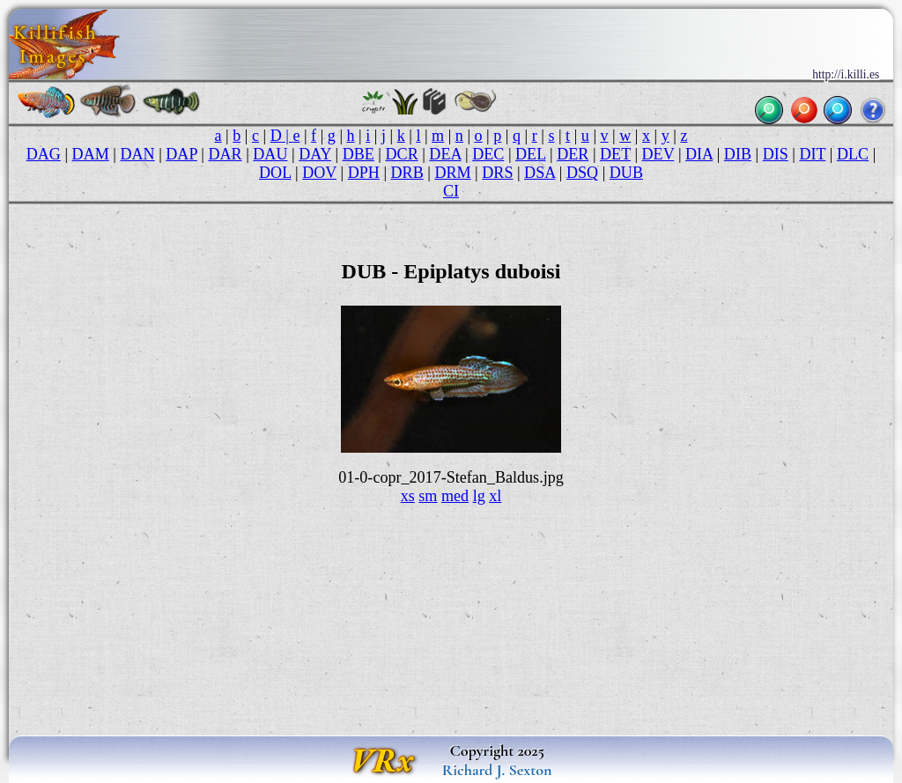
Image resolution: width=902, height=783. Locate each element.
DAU (270, 154)
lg (479, 496)
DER (572, 154)
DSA (539, 172)
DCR (402, 154)
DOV (319, 172)
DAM (90, 154)
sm (427, 496)
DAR (224, 154)
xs (408, 496)
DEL (530, 154)
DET (615, 154)
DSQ (582, 172)
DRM (452, 172)
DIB (737, 154)
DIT (812, 154)
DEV (658, 154)
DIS (775, 154)
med (455, 496)
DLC (853, 154)
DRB (407, 172)
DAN (137, 154)
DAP (181, 154)
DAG (43, 154)
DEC (488, 154)
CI (451, 191)
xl (495, 496)
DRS (497, 172)
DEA (445, 154)
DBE (358, 154)
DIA (699, 154)
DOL (275, 172)
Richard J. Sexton (497, 769)
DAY (315, 154)
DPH (364, 172)
